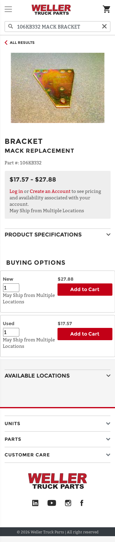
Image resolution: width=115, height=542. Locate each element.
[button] (57, 422)
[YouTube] (51, 503)
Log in (16, 191)
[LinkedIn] (35, 503)
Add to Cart (84, 289)
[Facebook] (81, 503)
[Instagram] (68, 503)
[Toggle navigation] (8, 9)
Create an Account (50, 191)
